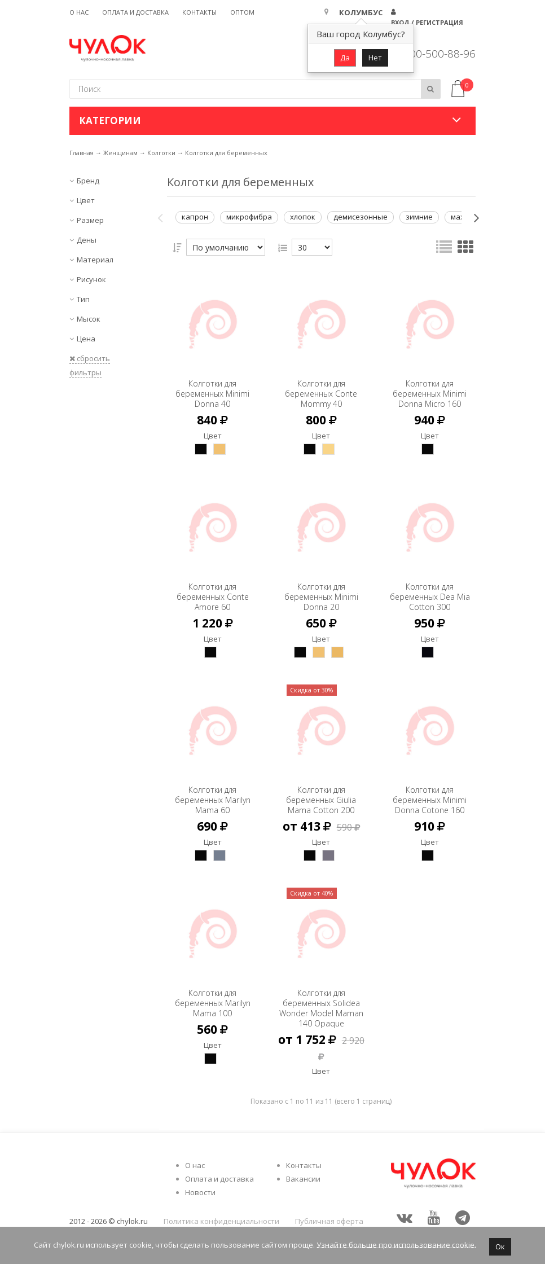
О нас (79, 12)
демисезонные (360, 217)
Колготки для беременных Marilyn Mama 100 (212, 992)
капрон (195, 217)
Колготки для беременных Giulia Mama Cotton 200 (321, 789)
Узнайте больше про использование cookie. (396, 1244)
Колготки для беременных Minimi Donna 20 (321, 586)
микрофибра (249, 217)
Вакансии (303, 1179)
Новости (200, 1192)
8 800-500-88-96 (435, 53)
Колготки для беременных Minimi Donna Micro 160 (430, 388)
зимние (419, 217)
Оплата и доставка (135, 12)
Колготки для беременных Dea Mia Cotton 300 (429, 586)
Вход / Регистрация (427, 22)
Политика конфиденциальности (221, 1221)
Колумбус (361, 12)
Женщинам (120, 152)
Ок (500, 1246)
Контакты (199, 12)
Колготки (161, 152)
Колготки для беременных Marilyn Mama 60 (213, 789)
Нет (375, 57)
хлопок (302, 217)
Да (345, 57)
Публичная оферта (329, 1221)
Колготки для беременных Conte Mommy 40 (321, 383)
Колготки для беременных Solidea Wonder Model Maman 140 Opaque (321, 1003)
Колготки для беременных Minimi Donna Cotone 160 (430, 794)
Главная (81, 152)
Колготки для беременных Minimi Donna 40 (212, 383)
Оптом (242, 12)
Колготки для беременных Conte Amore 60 (213, 586)
